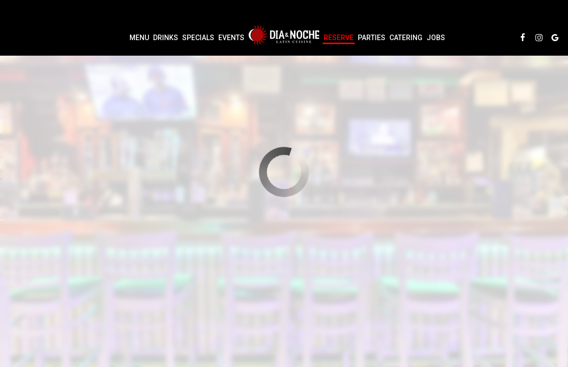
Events (231, 38)
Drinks (165, 38)
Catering (405, 38)
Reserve (339, 38)
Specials (198, 38)
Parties (371, 38)
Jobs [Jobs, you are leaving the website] (436, 38)
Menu (139, 38)
